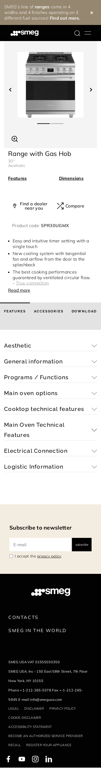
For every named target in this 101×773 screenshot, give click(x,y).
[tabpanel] (50, 85)
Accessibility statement (30, 727)
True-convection (32, 283)
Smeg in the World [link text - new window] (37, 630)
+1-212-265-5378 (35, 690)
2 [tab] (57, 121)
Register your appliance (48, 745)
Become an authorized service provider (45, 736)
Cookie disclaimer (24, 718)
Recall (14, 745)
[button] (15, 138)
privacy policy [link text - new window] (49, 556)
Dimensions (71, 178)
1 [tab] (44, 121)
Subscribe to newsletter (40, 527)
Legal (13, 708)
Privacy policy (62, 708)
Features (17, 178)
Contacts (23, 617)
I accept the (38, 556)
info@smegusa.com (46, 699)
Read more (19, 290)
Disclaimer (34, 708)
